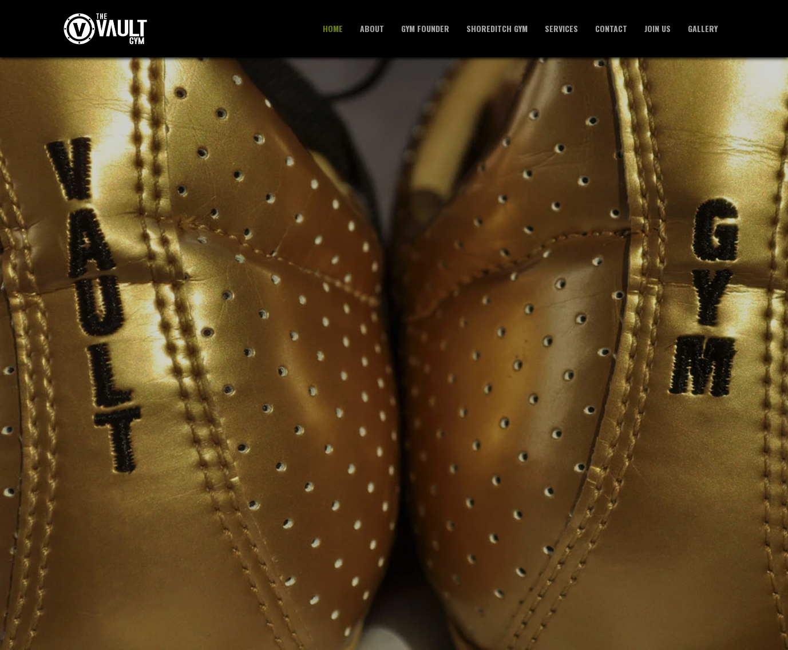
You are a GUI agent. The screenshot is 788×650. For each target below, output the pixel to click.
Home (333, 28)
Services (561, 28)
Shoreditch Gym (497, 28)
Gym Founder (425, 28)
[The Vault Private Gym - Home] (105, 29)
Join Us (657, 28)
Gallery (703, 28)
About (372, 28)
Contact (611, 28)
